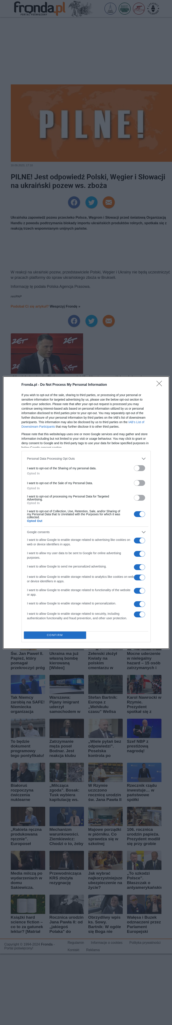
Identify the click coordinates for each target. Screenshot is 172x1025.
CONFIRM (55, 635)
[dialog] (86, 513)
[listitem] (86, 458)
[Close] (161, 385)
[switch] (139, 468)
